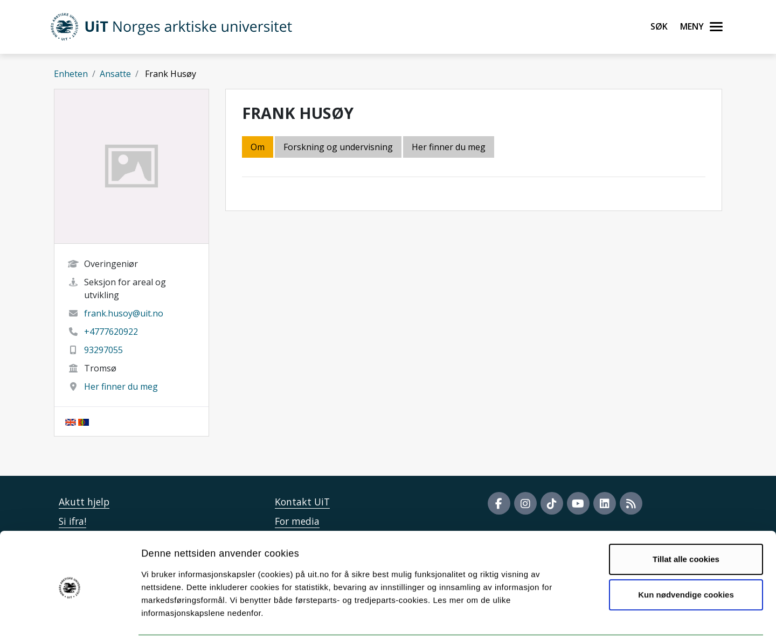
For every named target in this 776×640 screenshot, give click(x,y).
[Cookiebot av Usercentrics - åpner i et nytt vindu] (70, 619)
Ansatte (115, 74)
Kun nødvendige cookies (686, 556)
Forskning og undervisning (338, 147)
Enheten (71, 74)
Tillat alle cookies (686, 521)
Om (258, 147)
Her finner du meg (121, 386)
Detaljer (574, 618)
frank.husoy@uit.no (123, 313)
